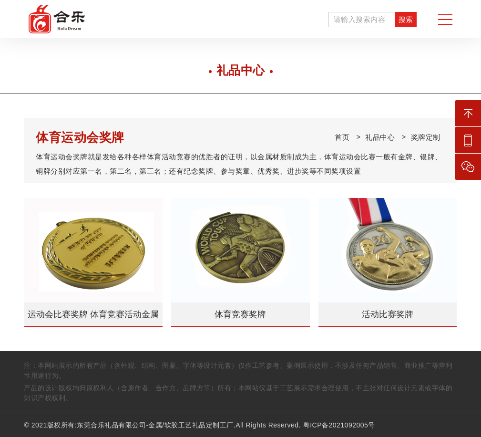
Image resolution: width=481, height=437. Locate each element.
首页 (342, 137)
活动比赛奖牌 (387, 314)
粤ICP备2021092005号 (339, 425)
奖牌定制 (425, 137)
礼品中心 (380, 137)
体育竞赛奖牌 (240, 314)
